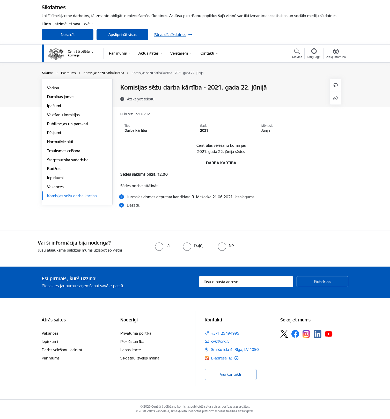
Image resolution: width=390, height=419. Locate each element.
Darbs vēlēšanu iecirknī (62, 349)
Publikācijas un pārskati (67, 123)
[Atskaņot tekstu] (140, 99)
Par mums (51, 358)
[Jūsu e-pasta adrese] (246, 281)
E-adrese (219, 358)
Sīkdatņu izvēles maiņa (139, 358)
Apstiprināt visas (122, 34)
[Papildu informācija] (236, 358)
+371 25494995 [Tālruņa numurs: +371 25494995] (225, 333)
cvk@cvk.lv (220, 341)
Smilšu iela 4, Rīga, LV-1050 (235, 349)
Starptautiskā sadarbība (68, 159)
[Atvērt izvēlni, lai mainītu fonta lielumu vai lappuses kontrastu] (335, 54)
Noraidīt (68, 34)
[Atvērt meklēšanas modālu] (297, 54)
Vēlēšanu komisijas (63, 114)
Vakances (55, 186)
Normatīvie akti (60, 141)
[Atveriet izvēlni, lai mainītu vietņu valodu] (313, 54)
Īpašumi (54, 105)
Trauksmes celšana (63, 150)
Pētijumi (54, 132)
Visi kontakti (230, 374)
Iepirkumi (55, 177)
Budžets (54, 168)
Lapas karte (130, 349)
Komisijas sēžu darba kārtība (72, 195)
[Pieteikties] (322, 281)
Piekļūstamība (132, 341)
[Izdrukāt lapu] (335, 85)
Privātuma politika (135, 333)
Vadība (53, 87)
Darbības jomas (60, 96)
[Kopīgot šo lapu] (335, 98)
